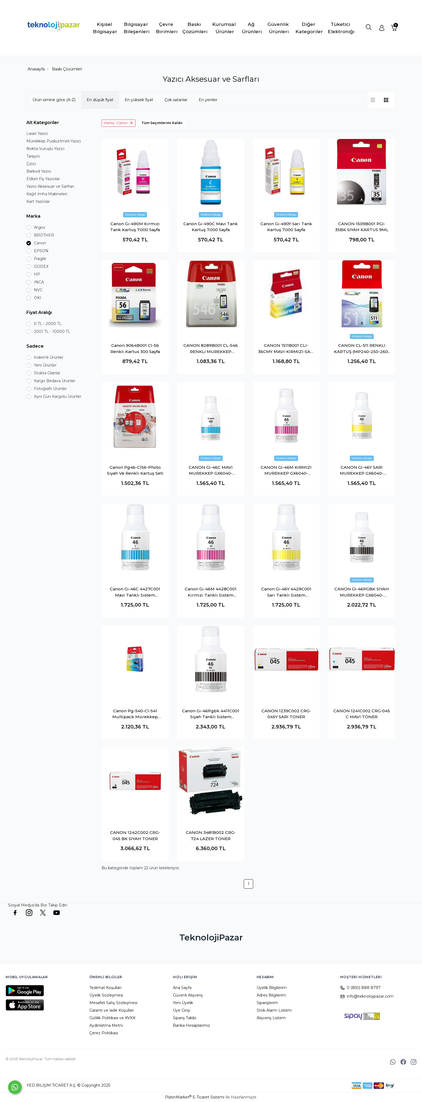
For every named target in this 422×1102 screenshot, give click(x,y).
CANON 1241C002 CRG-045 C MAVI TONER (361, 714)
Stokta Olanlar (47, 373)
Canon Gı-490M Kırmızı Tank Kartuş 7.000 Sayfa (135, 226)
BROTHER (44, 235)
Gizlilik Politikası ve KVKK (112, 1017)
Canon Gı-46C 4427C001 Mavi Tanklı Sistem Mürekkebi (135, 592)
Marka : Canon (116, 123)
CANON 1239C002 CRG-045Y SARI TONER (286, 714)
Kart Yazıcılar (38, 201)
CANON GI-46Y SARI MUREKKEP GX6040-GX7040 (361, 471)
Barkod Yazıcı (38, 171)
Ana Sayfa (182, 987)
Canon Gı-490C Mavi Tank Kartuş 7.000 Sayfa (210, 226)
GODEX (41, 266)
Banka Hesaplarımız (191, 1025)
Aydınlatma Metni (106, 1025)
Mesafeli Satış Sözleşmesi (113, 1002)
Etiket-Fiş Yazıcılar (43, 178)
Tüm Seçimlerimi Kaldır (162, 123)
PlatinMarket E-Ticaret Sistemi (194, 1097)
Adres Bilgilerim (271, 995)
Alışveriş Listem (271, 1017)
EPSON (41, 250)
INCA (39, 282)
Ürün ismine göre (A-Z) (54, 99)
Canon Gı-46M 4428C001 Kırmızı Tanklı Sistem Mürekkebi (210, 592)
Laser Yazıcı (37, 133)
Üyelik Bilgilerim (272, 987)
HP (37, 274)
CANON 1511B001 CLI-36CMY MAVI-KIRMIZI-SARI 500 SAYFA (286, 349)
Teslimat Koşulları (105, 987)
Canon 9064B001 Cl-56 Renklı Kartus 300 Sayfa (135, 348)
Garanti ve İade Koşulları (111, 1010)
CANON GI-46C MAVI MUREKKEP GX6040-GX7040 (211, 471)
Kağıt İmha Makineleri (46, 193)
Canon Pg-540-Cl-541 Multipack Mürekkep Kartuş (135, 714)
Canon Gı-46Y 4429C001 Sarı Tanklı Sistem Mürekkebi (286, 592)
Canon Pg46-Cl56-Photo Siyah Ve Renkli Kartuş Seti (135, 470)
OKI (37, 297)
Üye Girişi (181, 1010)
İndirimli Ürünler (48, 357)
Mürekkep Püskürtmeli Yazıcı (53, 141)
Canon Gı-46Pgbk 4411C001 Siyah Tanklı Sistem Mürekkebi (210, 714)
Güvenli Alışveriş (188, 995)
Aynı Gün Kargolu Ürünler (57, 396)
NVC (38, 290)
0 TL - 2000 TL (48, 323)
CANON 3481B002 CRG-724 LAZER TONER (211, 835)
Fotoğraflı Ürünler (50, 388)
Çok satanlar (176, 99)
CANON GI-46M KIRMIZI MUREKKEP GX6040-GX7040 (286, 471)
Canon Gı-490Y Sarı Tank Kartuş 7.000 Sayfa (286, 226)
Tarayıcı (33, 156)
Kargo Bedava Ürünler (54, 380)
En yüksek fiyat (139, 99)
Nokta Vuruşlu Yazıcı (45, 148)
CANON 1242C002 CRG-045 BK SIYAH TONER (135, 835)
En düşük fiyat (100, 99)
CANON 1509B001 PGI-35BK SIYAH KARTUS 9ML (361, 226)
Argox (39, 227)
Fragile (40, 258)
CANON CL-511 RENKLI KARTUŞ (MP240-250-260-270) (362, 349)
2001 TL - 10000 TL (52, 331)
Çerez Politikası (103, 1033)
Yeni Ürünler (45, 365)
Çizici (31, 163)
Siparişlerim (267, 1002)
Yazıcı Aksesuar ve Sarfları (50, 186)
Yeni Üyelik (183, 1002)
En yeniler (208, 99)
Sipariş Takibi (184, 1017)
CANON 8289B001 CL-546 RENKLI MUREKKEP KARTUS (210, 349)
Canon (40, 243)
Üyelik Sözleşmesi (106, 995)
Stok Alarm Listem (274, 1010)
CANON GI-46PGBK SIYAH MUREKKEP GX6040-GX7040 (361, 592)
